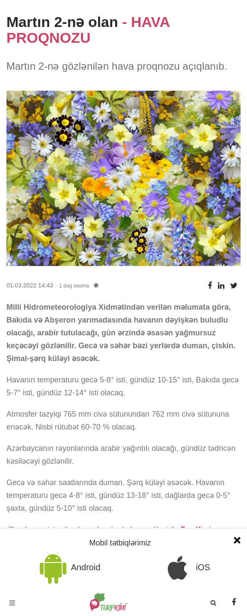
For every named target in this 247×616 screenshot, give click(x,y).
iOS (185, 568)
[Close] (237, 539)
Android (68, 568)
